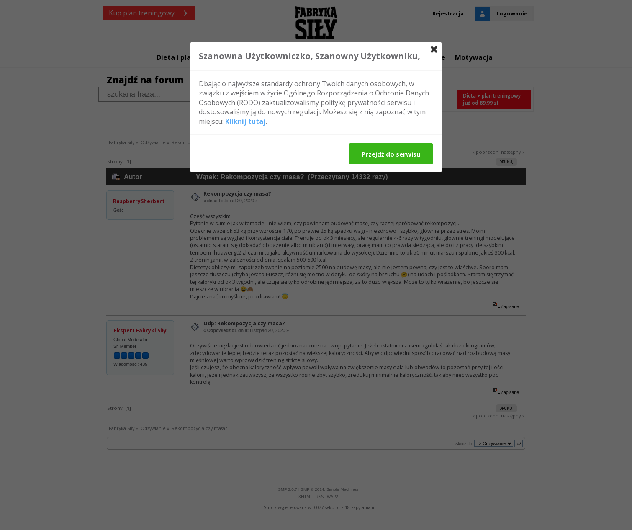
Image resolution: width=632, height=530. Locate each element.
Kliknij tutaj (245, 121)
